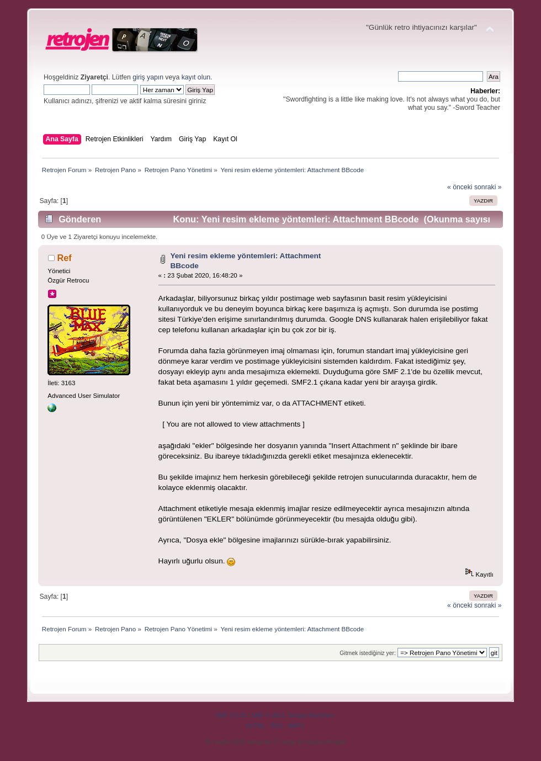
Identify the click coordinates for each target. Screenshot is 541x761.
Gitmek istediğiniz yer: (368, 653)
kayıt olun (196, 77)
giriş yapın (147, 77)
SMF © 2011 (268, 715)
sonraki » (488, 187)
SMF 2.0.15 (230, 715)
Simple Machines (311, 715)
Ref (64, 258)
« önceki (460, 187)
